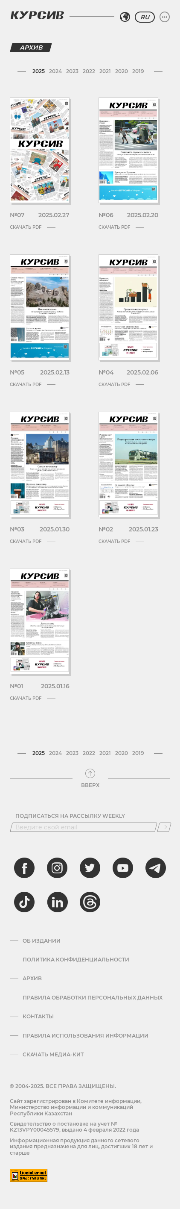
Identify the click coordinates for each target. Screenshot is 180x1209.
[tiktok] (24, 902)
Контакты (38, 1017)
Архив (32, 979)
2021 (105, 71)
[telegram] (155, 868)
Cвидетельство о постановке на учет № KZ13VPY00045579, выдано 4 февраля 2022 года (74, 1127)
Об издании (42, 941)
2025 (38, 71)
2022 (89, 71)
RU (144, 17)
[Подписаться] (164, 827)
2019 (138, 71)
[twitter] (90, 868)
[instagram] (57, 868)
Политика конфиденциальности (76, 960)
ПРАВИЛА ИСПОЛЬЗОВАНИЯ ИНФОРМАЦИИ (85, 1036)
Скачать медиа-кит (53, 1055)
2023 (72, 71)
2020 (121, 71)
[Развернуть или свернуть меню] (164, 17)
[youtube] (123, 868)
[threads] (90, 902)
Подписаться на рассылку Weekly (70, 816)
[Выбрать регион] (125, 17)
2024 (55, 71)
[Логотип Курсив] (37, 15)
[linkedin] (57, 902)
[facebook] (24, 868)
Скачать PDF (32, 227)
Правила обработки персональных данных (93, 998)
